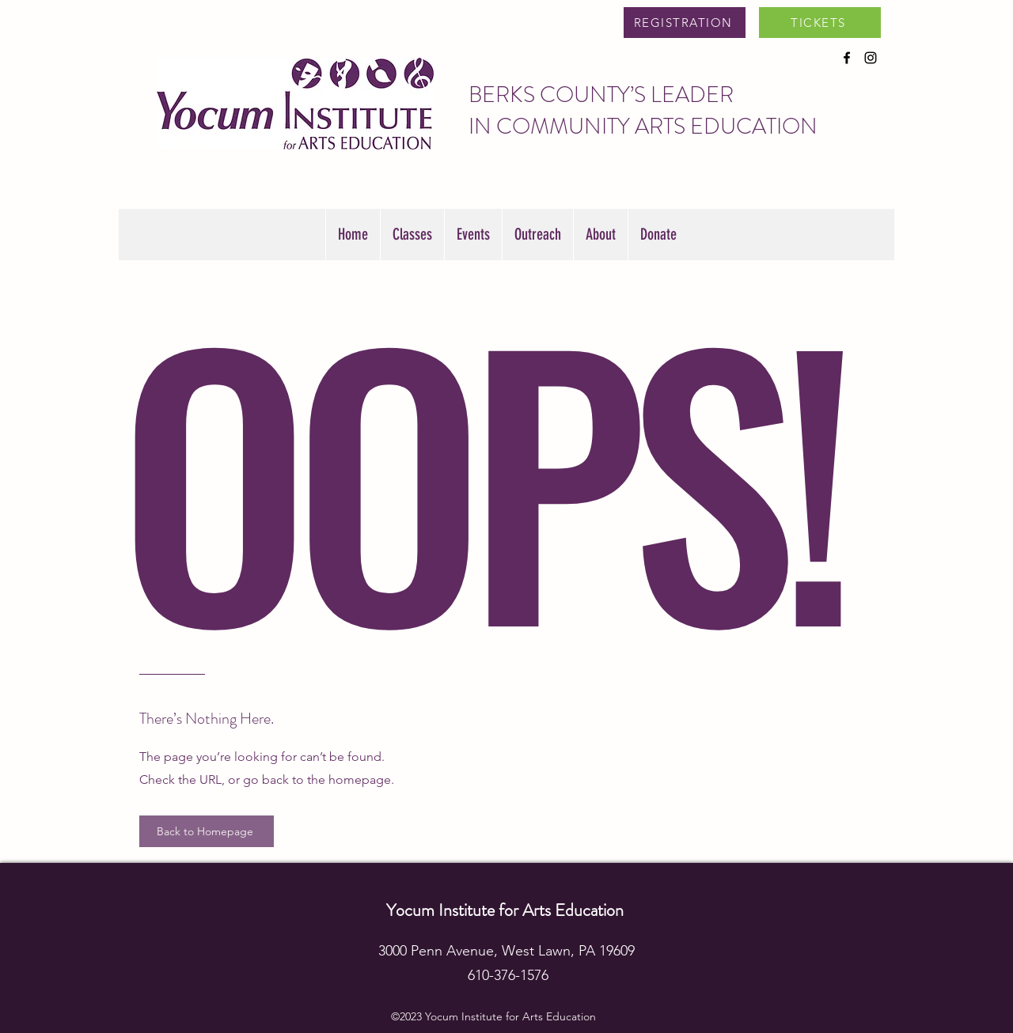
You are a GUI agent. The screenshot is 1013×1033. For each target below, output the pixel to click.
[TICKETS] (820, 22)
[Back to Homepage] (206, 831)
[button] (473, 234)
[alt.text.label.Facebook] (847, 58)
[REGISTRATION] (685, 22)
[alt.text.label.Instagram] (870, 58)
